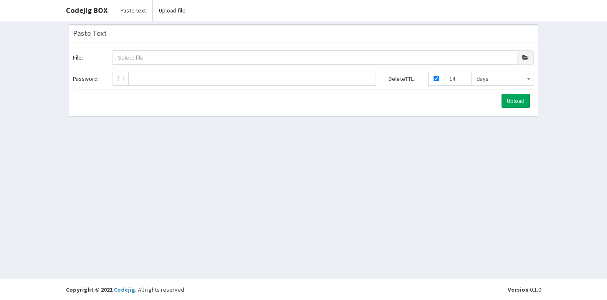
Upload (515, 101)
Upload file (172, 10)
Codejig (124, 289)
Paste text (133, 10)
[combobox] (502, 79)
